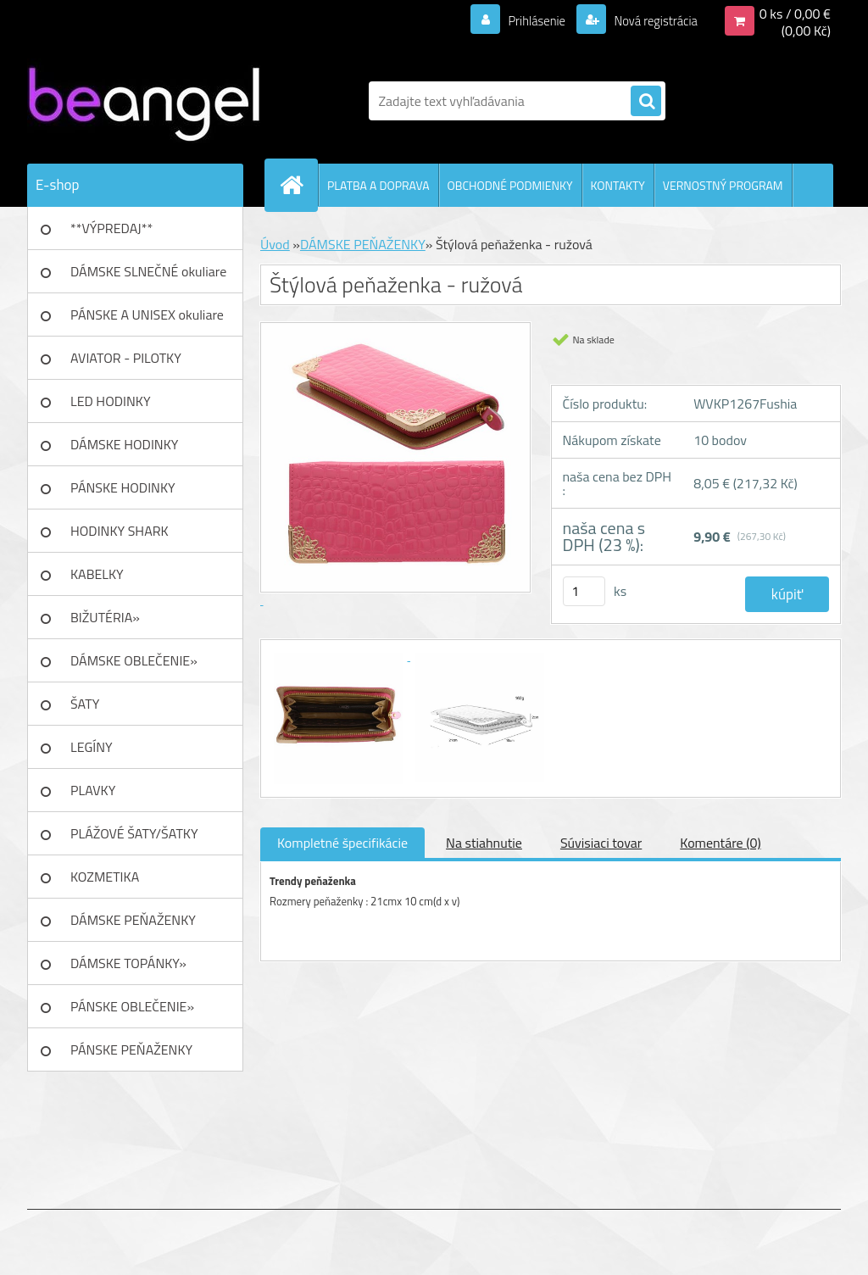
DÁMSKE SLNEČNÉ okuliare (148, 271)
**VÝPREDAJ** (111, 228)
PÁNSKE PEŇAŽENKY (131, 1049)
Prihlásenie (526, 20)
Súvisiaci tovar (601, 842)
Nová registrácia (651, 20)
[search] (646, 102)
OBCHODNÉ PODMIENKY (510, 185)
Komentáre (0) (720, 842)
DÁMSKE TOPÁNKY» (128, 963)
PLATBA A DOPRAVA (378, 185)
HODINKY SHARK (119, 531)
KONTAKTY (618, 185)
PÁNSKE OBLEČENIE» (132, 1006)
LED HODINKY (110, 401)
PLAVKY (92, 790)
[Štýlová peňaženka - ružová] (340, 655)
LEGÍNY (91, 747)
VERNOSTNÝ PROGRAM (723, 185)
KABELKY (97, 574)
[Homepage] (298, 185)
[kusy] (584, 591)
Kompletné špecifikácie (342, 842)
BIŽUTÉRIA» (105, 617)
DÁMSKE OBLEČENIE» (134, 660)
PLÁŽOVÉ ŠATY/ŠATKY (134, 833)
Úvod (275, 244)
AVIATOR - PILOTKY (125, 358)
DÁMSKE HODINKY (124, 444)
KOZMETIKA (104, 876)
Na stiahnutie (484, 842)
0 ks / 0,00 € (795, 13)
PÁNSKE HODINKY (122, 487)
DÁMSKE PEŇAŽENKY (133, 920)
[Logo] (143, 100)
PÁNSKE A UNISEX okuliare (147, 314)
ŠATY (84, 703)
